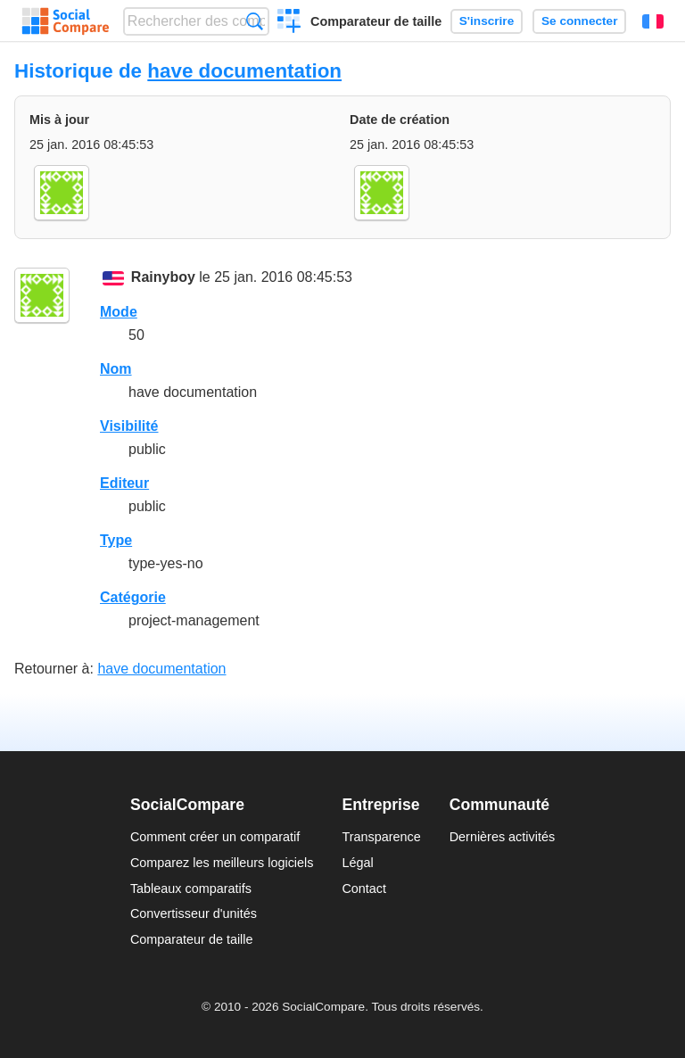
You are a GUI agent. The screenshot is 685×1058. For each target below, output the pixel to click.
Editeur (124, 483)
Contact (364, 888)
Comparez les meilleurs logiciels (222, 862)
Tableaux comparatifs (191, 888)
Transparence (381, 837)
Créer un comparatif (289, 23)
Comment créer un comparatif (215, 837)
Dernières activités (502, 837)
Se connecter (579, 21)
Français (653, 21)
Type (116, 540)
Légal (357, 862)
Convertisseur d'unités (193, 913)
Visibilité (129, 426)
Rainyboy (163, 277)
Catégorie (133, 597)
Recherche (254, 20)
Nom (116, 368)
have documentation (244, 71)
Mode (118, 311)
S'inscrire (486, 21)
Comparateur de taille (376, 21)
